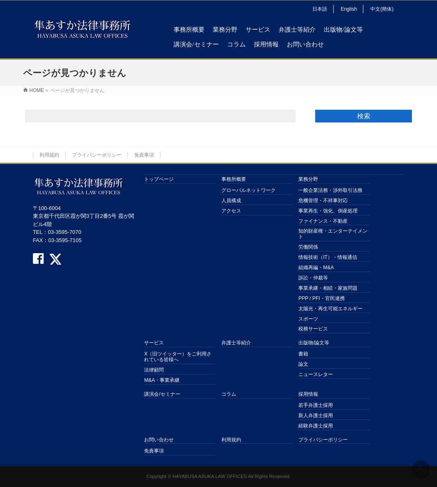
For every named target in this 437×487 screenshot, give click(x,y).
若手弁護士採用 (315, 405)
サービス (154, 343)
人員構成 (231, 200)
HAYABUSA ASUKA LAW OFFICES (209, 476)
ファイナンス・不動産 (323, 221)
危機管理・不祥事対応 (323, 200)
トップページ (159, 179)
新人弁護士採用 (315, 415)
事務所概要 (233, 179)
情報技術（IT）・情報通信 (327, 257)
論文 (303, 364)
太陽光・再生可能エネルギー (330, 309)
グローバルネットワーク (248, 190)
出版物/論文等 (313, 343)
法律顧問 (154, 370)
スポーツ (308, 319)
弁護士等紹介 (236, 343)
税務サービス (313, 329)
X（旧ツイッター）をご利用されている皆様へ (178, 356)
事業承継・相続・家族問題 (328, 288)
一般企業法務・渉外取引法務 (330, 190)
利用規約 (49, 155)
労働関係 (308, 247)
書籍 (303, 354)
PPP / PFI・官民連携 (321, 298)
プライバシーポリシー (96, 155)
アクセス (231, 211)
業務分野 (308, 179)
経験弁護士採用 (315, 426)
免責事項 (144, 155)
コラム (228, 394)
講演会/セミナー (162, 394)
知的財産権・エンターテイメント (332, 234)
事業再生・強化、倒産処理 (328, 211)
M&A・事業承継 (161, 380)
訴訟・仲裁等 (313, 278)
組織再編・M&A (316, 267)
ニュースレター (315, 374)
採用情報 (308, 394)
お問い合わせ (159, 440)
